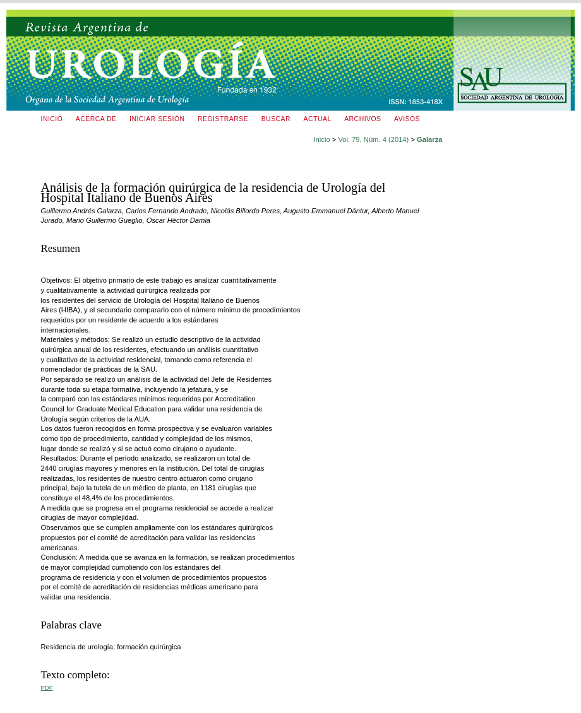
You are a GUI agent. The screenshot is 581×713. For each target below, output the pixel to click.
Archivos (362, 118)
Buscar (275, 118)
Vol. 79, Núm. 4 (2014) (373, 139)
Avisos (407, 118)
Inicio (52, 118)
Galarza (429, 139)
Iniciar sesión (157, 118)
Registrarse (223, 118)
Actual (318, 118)
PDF (47, 687)
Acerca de (96, 118)
